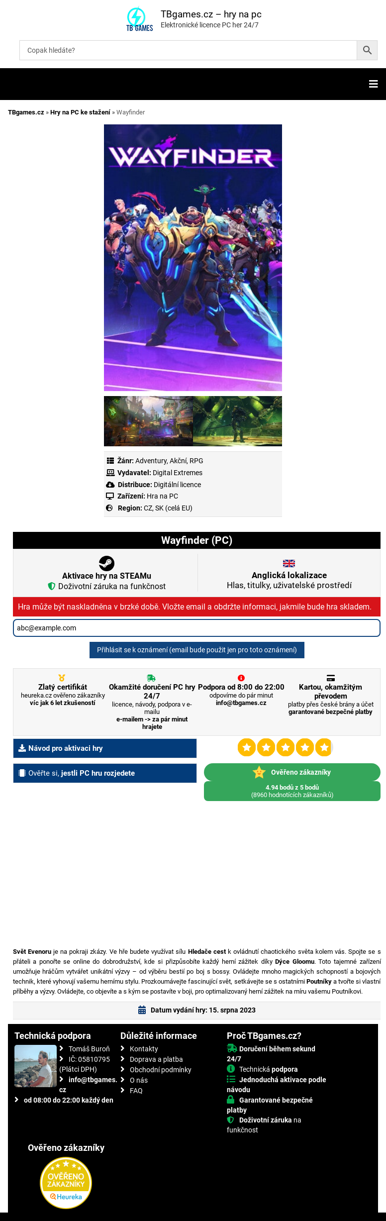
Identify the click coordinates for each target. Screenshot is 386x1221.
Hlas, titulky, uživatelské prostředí (289, 580)
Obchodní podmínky (161, 1070)
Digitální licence (176, 485)
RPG (196, 461)
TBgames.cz (26, 112)
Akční (178, 461)
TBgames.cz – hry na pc (211, 14)
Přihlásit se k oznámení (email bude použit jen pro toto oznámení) (197, 650)
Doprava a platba (156, 1059)
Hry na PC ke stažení (80, 112)
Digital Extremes (177, 473)
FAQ (136, 1091)
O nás (139, 1080)
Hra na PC (161, 496)
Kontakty (144, 1049)
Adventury (151, 461)
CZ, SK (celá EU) (168, 508)
